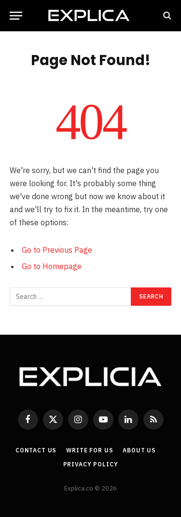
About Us (139, 450)
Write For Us (89, 450)
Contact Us (35, 450)
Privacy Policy (90, 464)
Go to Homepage (52, 266)
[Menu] (16, 16)
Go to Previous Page (57, 250)
